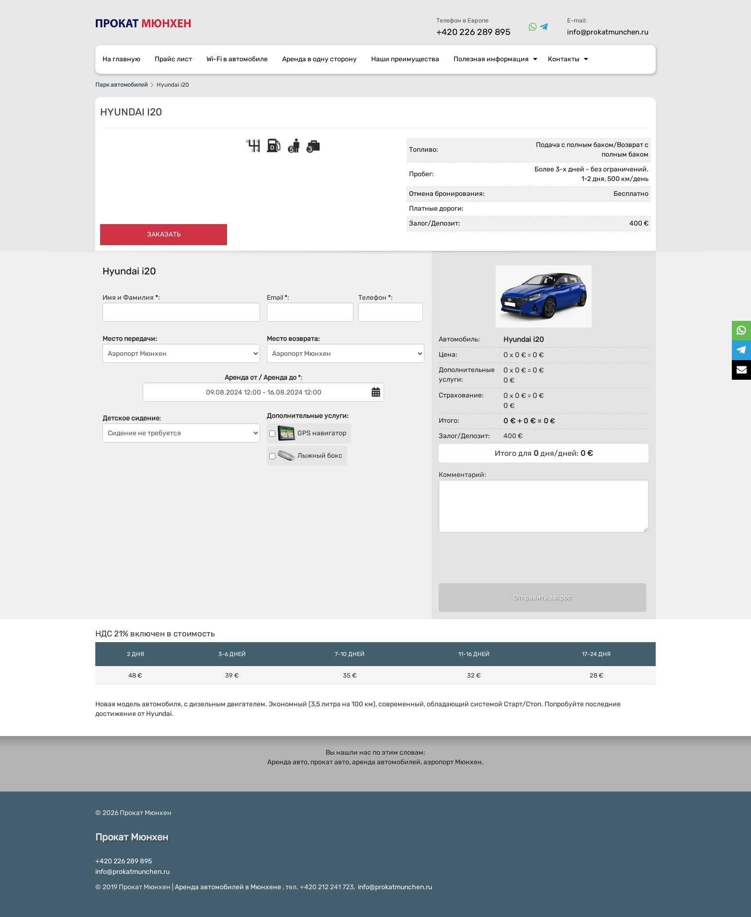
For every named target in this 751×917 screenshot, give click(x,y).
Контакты (568, 59)
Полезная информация (495, 59)
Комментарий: (544, 501)
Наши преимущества (405, 59)
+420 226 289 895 (473, 32)
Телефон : (390, 308)
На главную (121, 59)
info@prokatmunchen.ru (608, 32)
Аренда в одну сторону (319, 59)
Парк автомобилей (121, 84)
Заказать (164, 234)
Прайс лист (173, 59)
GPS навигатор (307, 433)
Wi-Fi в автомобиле (237, 59)
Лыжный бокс (305, 455)
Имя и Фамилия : (181, 308)
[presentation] (542, 562)
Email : (310, 308)
